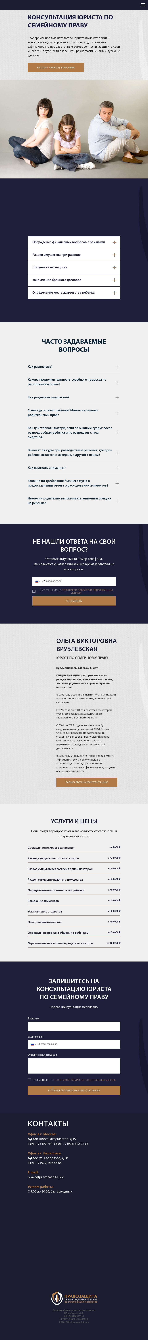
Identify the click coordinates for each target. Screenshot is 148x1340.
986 (50, 1163)
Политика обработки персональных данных (74, 1310)
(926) (70, 1144)
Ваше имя (34, 1018)
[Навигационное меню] (143, 4)
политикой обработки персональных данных (87, 591)
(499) (43, 1144)
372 (77, 1144)
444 (50, 1144)
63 (86, 1144)
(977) (43, 1163)
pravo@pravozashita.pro (46, 1177)
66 (55, 1144)
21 (82, 1144)
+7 (38, 1144)
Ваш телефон (36, 1036)
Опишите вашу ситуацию (43, 1055)
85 (59, 1163)
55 (55, 1163)
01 (59, 1144)
